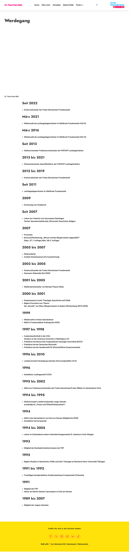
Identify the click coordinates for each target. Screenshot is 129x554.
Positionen (80, 5)
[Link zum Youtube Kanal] (67, 536)
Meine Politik (68, 5)
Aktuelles (57, 5)
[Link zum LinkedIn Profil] (73, 536)
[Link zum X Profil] (56, 536)
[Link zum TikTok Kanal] (78, 536)
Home (37, 5)
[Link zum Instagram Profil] (61, 536)
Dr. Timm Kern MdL (14, 5)
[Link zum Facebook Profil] (50, 536)
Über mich (46, 5)
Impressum (71, 544)
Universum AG (59, 544)
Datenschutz (83, 544)
